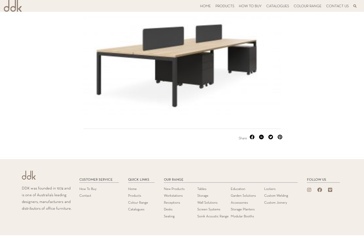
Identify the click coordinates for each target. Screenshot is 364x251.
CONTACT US (337, 6)
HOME (205, 6)
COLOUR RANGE (308, 6)
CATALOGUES (277, 6)
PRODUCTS (224, 6)
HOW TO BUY (250, 6)
